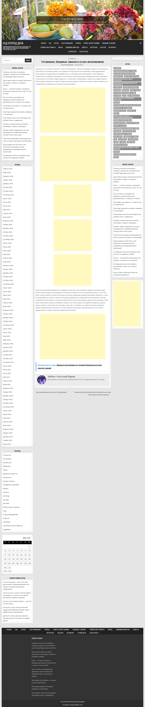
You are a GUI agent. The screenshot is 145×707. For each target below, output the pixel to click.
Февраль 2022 (8, 344)
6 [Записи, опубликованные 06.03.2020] (21, 550)
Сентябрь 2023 (8, 284)
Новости (84, 47)
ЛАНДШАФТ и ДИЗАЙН (108, 43)
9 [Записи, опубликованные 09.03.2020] (5, 555)
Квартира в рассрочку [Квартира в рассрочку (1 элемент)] (131, 76)
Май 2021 (6, 377)
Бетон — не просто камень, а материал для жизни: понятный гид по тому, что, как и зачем (17, 91)
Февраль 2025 (8, 221)
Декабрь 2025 (8, 183)
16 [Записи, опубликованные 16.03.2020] (5, 559)
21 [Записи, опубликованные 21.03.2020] (25, 559)
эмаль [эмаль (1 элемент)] (116, 157)
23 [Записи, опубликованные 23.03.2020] (5, 563)
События (103, 47)
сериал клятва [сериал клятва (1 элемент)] (133, 139)
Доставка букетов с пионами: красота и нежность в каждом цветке (16, 618)
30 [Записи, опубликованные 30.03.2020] (5, 568)
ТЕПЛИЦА (78, 43)
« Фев (5, 571)
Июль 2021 (7, 370)
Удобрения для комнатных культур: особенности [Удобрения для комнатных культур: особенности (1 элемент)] (125, 84)
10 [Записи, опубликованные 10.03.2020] (9, 555)
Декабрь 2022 (8, 317)
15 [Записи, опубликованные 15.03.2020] (29, 555)
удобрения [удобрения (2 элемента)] (130, 142)
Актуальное (112, 47)
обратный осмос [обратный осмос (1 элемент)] (119, 123)
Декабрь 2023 (8, 273)
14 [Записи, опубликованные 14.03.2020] (25, 555)
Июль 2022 (7, 332)
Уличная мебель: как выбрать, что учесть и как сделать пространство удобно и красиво (17, 595)
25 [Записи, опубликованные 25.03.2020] (13, 563)
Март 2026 (7, 172)
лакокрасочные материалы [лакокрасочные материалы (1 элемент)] (122, 120)
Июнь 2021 (7, 373)
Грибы (5, 470)
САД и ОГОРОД (83, 51)
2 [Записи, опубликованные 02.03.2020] (5, 550)
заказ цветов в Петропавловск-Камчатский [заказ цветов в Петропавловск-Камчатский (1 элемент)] (124, 99)
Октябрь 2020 (8, 403)
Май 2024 (6, 254)
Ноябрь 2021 (7, 355)
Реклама (6, 503)
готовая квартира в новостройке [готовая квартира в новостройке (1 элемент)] (124, 93)
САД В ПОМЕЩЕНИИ (67, 43)
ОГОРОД (56, 43)
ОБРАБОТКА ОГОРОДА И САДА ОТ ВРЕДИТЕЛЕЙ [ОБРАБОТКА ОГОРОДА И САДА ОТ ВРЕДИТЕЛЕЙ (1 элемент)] (123, 80)
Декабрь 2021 (8, 351)
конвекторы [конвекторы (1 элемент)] (131, 111)
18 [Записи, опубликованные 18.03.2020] (13, 559)
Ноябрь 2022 (7, 321)
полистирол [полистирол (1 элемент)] (118, 137)
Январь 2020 (7, 433)
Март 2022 (7, 340)
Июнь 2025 (7, 206)
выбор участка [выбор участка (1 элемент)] (135, 90)
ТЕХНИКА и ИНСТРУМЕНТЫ (48, 47)
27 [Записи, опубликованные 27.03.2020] (21, 563)
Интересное (93, 47)
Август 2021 (7, 366)
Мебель (60, 47)
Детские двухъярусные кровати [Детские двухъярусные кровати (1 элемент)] (124, 73)
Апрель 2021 (7, 381)
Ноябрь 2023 (7, 276)
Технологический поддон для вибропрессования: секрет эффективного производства (16, 610)
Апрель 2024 (7, 258)
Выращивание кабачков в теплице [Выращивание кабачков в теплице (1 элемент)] (125, 71)
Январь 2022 (7, 347)
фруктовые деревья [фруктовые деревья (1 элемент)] (120, 145)
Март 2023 (7, 306)
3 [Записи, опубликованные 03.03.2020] (9, 550)
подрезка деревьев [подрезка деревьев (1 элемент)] (129, 131)
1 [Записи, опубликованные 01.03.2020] (29, 546)
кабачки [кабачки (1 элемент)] (116, 102)
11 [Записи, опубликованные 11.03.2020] (13, 555)
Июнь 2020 (7, 414)
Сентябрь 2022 (8, 325)
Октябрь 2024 (8, 236)
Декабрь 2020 (8, 396)
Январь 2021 (7, 392)
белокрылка (7, 462)
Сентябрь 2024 (8, 239)
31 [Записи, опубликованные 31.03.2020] (9, 568)
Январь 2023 (7, 314)
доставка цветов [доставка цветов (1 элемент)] (133, 96)
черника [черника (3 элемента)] (116, 152)
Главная (43, 43)
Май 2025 (6, 210)
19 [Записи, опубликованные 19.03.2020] (17, 559)
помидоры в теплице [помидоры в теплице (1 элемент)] (131, 137)
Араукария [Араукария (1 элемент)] (117, 68)
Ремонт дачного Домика (91, 43)
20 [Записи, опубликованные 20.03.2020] (21, 559)
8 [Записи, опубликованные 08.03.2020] (29, 550)
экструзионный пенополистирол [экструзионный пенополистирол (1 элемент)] (125, 154)
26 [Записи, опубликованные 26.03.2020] (17, 563)
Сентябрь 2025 (8, 195)
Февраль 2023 (8, 310)
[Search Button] (140, 43)
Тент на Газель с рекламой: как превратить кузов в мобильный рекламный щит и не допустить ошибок (16, 100)
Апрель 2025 (7, 213)
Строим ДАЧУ (72, 51)
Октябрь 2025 (8, 191)
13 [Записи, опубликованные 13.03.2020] (21, 555)
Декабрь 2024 (8, 228)
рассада (6, 500)
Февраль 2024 (8, 265)
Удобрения (7, 529)
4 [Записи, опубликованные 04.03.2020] (13, 550)
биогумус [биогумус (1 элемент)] (117, 90)
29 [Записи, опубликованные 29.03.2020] (29, 563)
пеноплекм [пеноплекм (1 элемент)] (117, 131)
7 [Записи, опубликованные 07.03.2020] (25, 550)
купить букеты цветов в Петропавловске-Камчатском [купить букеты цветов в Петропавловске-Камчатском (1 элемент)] (123, 117)
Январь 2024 (7, 269)
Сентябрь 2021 (8, 362)
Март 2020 (7, 425)
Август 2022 (7, 329)
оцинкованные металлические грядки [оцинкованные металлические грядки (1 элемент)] (126, 128)
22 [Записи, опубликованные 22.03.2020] (29, 559)
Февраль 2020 (8, 429)
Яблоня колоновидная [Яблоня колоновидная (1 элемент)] (130, 87)
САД (50, 43)
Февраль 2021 (8, 388)
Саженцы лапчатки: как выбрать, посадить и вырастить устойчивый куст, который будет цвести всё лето (16, 74)
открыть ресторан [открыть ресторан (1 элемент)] (120, 126)
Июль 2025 (7, 202)
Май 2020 (6, 418)
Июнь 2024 (7, 251)
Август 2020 (7, 410)
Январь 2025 (7, 224)
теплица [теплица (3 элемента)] (122, 142)
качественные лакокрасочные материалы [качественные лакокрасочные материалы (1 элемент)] (127, 105)
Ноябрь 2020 (7, 399)
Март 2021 (7, 384)
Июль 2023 (7, 291)
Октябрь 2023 (8, 280)
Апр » (10, 571)
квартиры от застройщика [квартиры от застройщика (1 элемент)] (123, 108)
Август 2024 (7, 243)
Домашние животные (72, 47)
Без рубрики (7, 459)
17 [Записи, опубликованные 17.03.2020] (9, 559)
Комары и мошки (8, 481)
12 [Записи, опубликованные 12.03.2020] (17, 555)
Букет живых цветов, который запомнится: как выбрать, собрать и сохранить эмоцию (17, 83)
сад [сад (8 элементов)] (115, 139)
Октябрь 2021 (8, 358)
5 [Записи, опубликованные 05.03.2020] (17, 550)
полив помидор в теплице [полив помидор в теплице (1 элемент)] (122, 134)
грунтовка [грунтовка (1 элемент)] (117, 96)
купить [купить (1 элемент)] (116, 113)
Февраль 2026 (8, 176)
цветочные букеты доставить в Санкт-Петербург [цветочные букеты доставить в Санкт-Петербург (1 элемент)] (126, 148)
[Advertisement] (72, 110)
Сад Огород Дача (72, 18)
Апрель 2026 (7, 169)
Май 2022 (6, 336)
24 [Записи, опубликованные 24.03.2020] (9, 563)
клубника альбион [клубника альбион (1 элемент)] (120, 111)
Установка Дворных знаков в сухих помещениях (72, 61)
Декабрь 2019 (8, 437)
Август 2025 (7, 198)
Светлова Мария (68, 65)
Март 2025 (7, 217)
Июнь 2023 (7, 295)
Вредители (7, 466)
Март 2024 (7, 262)
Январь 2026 (7, 180)
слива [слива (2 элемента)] (116, 142)
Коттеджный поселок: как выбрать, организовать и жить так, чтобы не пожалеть (125, 266)
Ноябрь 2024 (7, 232)
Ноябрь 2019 (7, 440)
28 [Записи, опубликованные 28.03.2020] (25, 563)
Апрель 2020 (7, 422)
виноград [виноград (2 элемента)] (125, 90)
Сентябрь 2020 (8, 407)
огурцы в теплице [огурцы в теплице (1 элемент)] (133, 123)
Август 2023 (7, 288)
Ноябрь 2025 (7, 187)
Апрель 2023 (7, 303)
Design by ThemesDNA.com (72, 705)
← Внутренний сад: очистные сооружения (50, 392)
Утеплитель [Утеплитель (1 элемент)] (117, 87)
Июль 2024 (7, 247)
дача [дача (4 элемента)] (124, 96)
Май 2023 (6, 299)
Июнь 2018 (7, 444)
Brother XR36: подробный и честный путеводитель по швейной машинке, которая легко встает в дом (16, 132)
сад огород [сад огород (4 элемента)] (122, 139)
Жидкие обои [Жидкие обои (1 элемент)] (118, 76)
